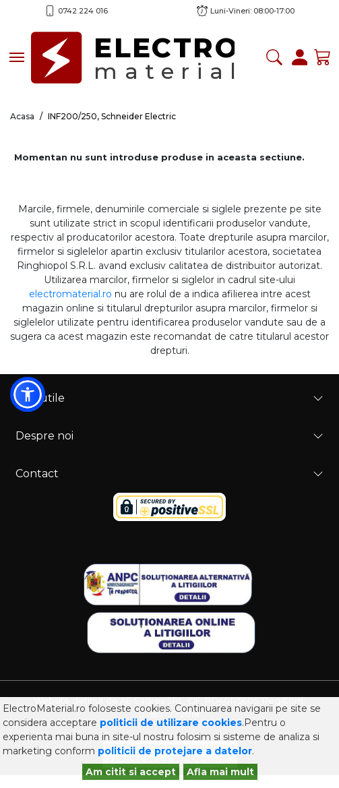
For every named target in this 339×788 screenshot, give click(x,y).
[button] (27, 394)
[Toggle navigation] (16, 57)
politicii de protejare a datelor (175, 751)
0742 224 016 (83, 11)
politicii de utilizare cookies (171, 723)
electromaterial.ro (70, 294)
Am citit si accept (131, 772)
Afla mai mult (220, 772)
